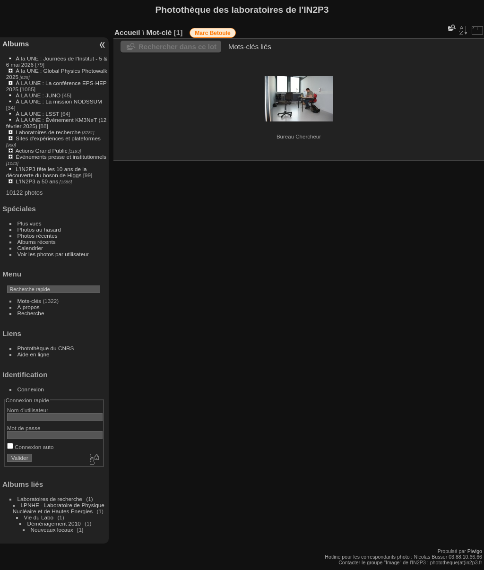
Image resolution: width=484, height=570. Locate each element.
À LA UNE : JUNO (39, 95)
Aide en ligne (33, 354)
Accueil (127, 32)
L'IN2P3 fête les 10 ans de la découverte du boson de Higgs (46, 172)
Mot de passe (24, 428)
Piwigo (474, 551)
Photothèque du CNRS (45, 348)
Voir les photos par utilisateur (53, 254)
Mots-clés (29, 301)
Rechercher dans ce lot (177, 47)
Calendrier (30, 248)
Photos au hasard (39, 229)
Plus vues (29, 223)
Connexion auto (30, 447)
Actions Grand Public (42, 150)
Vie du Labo (39, 517)
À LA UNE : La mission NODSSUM (59, 101)
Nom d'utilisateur (27, 410)
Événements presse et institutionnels (61, 157)
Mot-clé (159, 32)
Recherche (30, 313)
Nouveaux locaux (52, 530)
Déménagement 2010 (54, 523)
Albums (15, 44)
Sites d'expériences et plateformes (58, 138)
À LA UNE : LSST (37, 114)
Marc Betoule (212, 33)
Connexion (30, 389)
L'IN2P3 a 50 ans (37, 181)
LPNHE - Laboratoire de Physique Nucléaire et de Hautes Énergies (58, 508)
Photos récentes (37, 236)
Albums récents (36, 242)
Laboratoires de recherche (48, 132)
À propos (28, 307)
